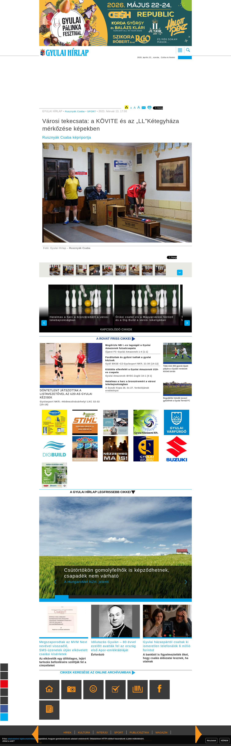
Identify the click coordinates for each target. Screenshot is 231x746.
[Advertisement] (115, 82)
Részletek (211, 740)
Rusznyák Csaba (75, 111)
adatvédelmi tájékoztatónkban (22, 739)
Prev (59, 584)
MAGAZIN (161, 734)
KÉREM (224, 740)
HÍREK (67, 734)
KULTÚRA (84, 734)
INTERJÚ (102, 734)
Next (187, 584)
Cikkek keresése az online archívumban (94, 674)
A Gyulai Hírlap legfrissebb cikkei (99, 493)
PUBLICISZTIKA (139, 734)
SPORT (92, 111)
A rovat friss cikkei (113, 338)
